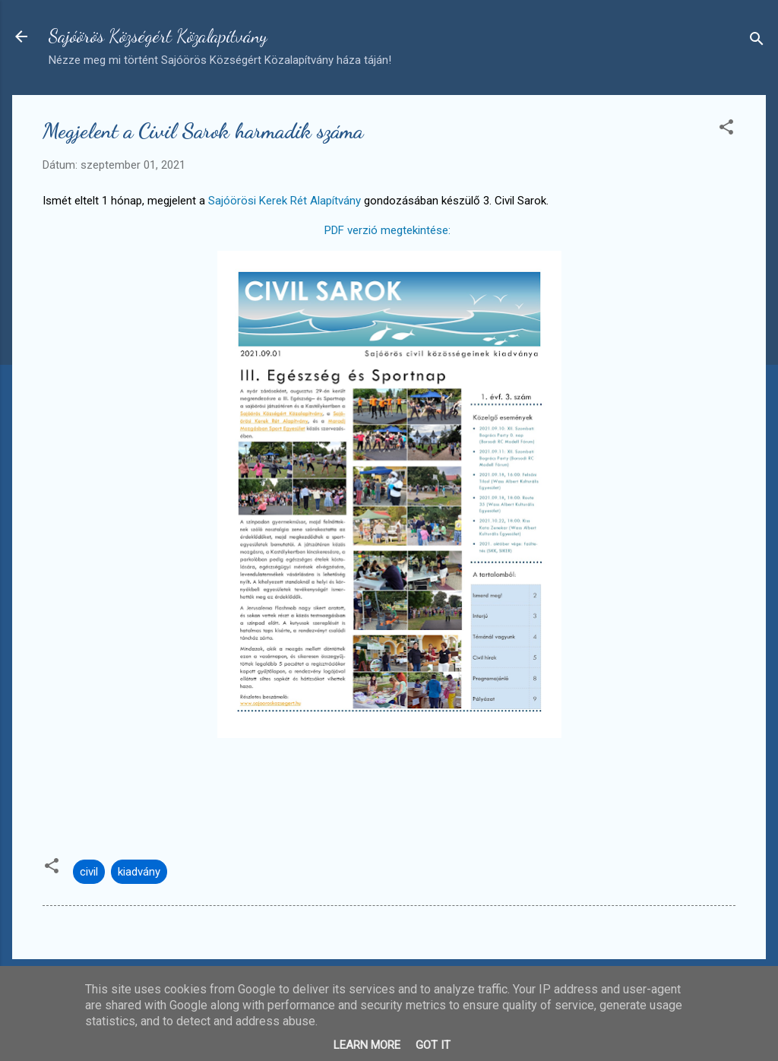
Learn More (367, 1045)
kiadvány (139, 872)
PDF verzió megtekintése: (387, 230)
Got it (433, 1045)
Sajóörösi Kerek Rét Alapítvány (284, 200)
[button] (726, 129)
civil (89, 872)
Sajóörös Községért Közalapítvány (158, 36)
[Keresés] (757, 41)
